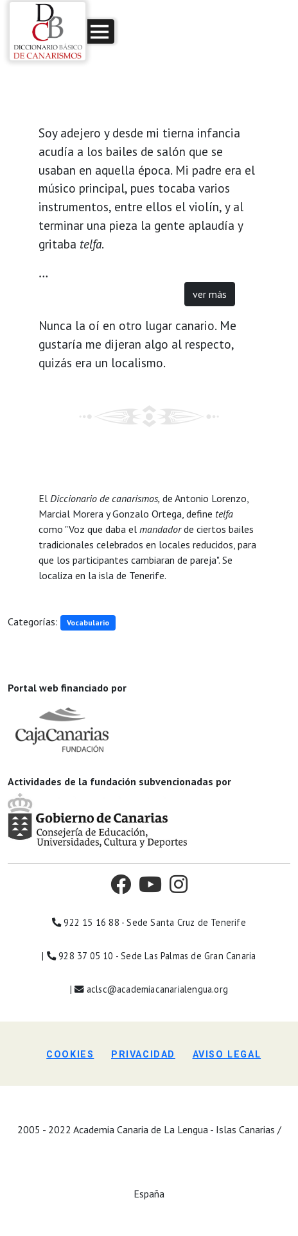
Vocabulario (88, 622)
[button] (100, 31)
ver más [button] (210, 294)
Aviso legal (227, 1054)
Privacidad (143, 1054)
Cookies (70, 1054)
